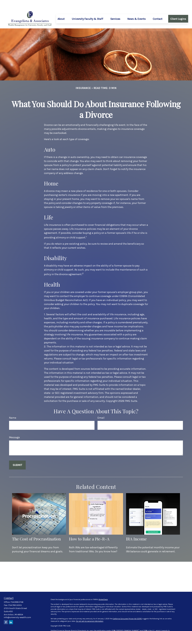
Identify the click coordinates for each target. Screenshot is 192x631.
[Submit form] (17, 456)
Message (14, 428)
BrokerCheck (103, 591)
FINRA (89, 629)
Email (100, 408)
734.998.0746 (16, 593)
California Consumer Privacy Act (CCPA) (127, 610)
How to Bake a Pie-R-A (89, 530)
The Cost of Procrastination (36, 530)
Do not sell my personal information (89, 612)
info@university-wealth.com (17, 608)
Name (12, 408)
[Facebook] (6, 613)
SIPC (94, 629)
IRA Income (136, 530)
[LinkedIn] (11, 613)
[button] (61, 10)
